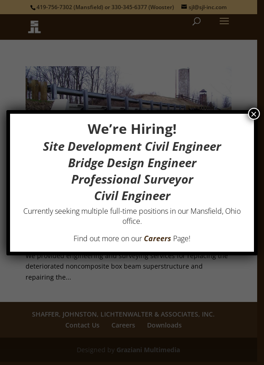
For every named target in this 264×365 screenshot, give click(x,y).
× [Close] (254, 114)
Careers (157, 238)
